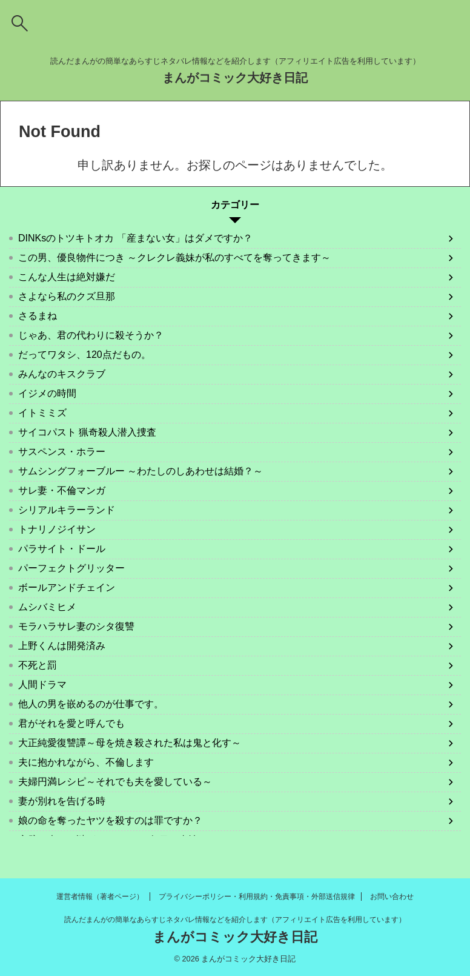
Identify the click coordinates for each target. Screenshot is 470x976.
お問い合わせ (392, 896)
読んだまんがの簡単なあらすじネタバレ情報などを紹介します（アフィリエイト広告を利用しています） (235, 919)
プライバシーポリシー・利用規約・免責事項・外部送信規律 (257, 896)
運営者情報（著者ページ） (100, 896)
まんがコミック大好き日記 (235, 77)
